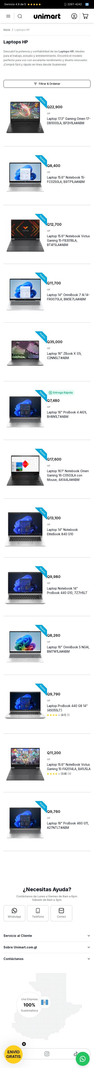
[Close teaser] (24, 1044)
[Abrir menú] (8, 16)
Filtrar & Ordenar (47, 84)
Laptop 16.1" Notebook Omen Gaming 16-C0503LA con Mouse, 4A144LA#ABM (68, 475)
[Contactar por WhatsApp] (14, 913)
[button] (13, 1054)
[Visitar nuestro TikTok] (76, 1053)
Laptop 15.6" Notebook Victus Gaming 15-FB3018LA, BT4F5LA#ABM (68, 240)
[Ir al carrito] (86, 16)
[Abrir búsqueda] (20, 16)
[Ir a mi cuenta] (74, 16)
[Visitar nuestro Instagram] (47, 1053)
